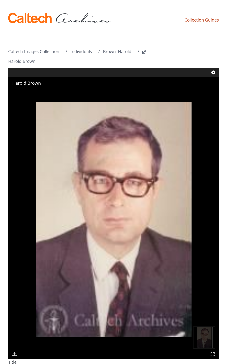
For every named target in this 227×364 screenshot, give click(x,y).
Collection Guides (201, 20)
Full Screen (212, 354)
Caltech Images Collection (33, 51)
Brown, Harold (117, 51)
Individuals (81, 51)
